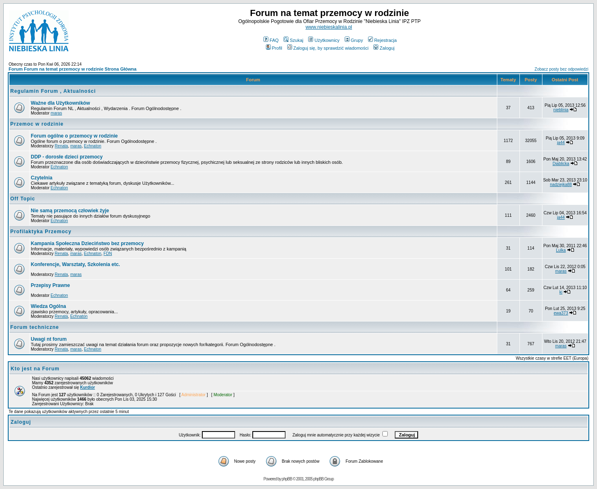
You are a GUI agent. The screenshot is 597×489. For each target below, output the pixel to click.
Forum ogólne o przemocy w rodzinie (74, 136)
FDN (107, 253)
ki (560, 292)
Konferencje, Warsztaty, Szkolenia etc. (75, 264)
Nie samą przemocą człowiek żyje (70, 211)
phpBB (287, 479)
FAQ (271, 40)
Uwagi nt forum (48, 339)
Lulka (561, 250)
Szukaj (293, 40)
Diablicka (561, 163)
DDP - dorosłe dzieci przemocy (67, 157)
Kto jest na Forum (35, 369)
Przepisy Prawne (50, 285)
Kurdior (87, 387)
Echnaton (92, 146)
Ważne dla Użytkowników (60, 103)
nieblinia (561, 110)
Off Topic (22, 199)
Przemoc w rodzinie (37, 124)
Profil (274, 48)
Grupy (354, 40)
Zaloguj (383, 48)
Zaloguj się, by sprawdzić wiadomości (327, 48)
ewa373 (561, 313)
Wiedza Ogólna (48, 306)
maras (56, 113)
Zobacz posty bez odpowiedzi (561, 69)
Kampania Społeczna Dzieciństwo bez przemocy (87, 243)
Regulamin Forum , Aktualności (53, 91)
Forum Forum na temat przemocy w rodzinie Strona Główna (73, 69)
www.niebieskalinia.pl (329, 27)
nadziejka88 (561, 184)
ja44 (561, 142)
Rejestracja (382, 40)
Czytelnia (42, 178)
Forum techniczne (34, 327)
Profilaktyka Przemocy (40, 231)
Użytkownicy (323, 40)
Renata (61, 146)
